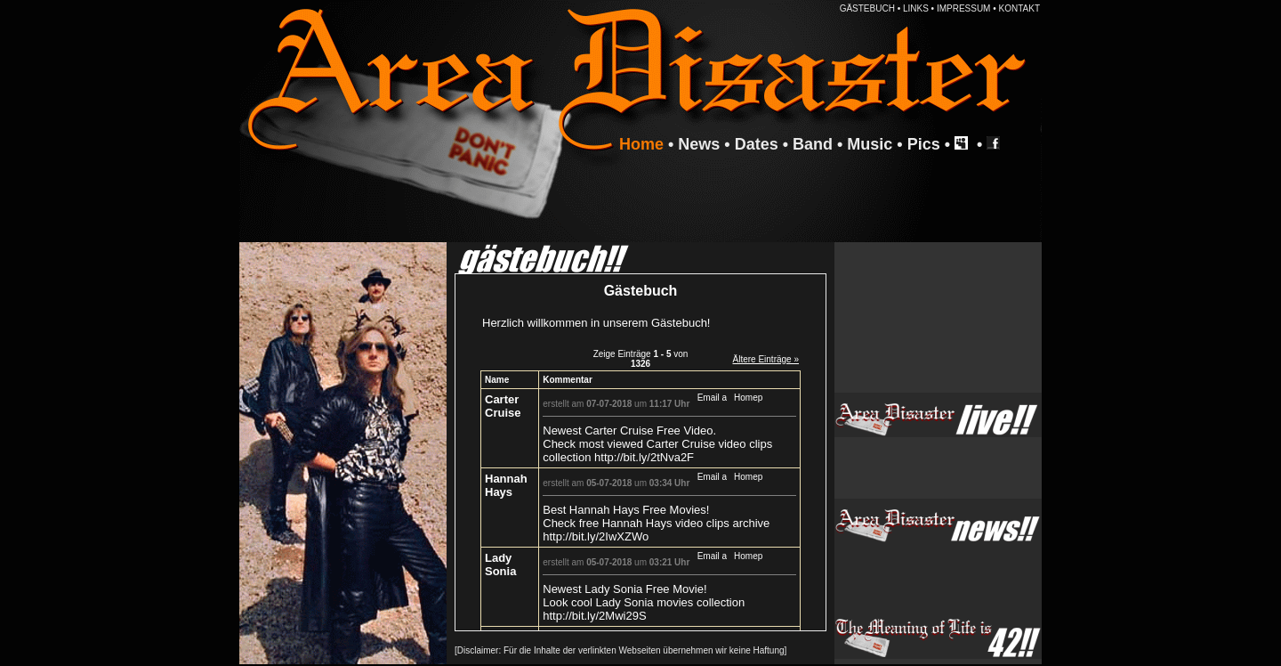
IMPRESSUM (964, 8)
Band (813, 144)
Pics (923, 144)
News (699, 144)
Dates (756, 144)
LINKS (916, 8)
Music (869, 144)
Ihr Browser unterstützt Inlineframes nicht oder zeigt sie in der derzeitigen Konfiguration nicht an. (640, 452)
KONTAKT (1019, 8)
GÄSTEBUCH (867, 8)
